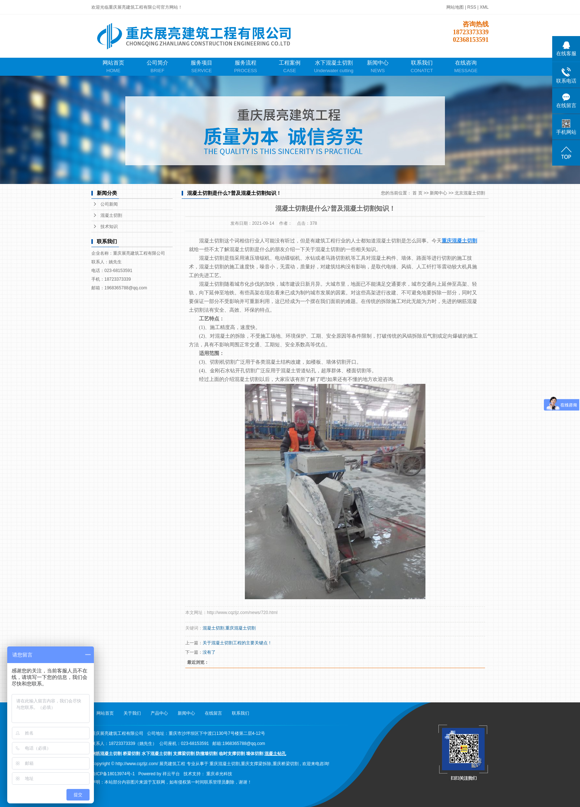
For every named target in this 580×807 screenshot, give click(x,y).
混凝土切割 (111, 215)
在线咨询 (466, 67)
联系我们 (422, 67)
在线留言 (213, 713)
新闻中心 (378, 67)
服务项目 (201, 67)
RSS (471, 7)
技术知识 (109, 226)
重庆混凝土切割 (240, 628)
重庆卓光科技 (219, 773)
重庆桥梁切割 (286, 763)
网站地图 (455, 7)
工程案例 (290, 67)
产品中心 (159, 713)
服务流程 (246, 67)
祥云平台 (171, 773)
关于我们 (132, 713)
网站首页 (113, 67)
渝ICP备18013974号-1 (113, 773)
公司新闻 (109, 204)
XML (484, 7)
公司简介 (157, 67)
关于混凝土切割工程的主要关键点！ (237, 642)
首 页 (417, 193)
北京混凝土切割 (470, 193)
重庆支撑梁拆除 (256, 763)
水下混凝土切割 (334, 67)
